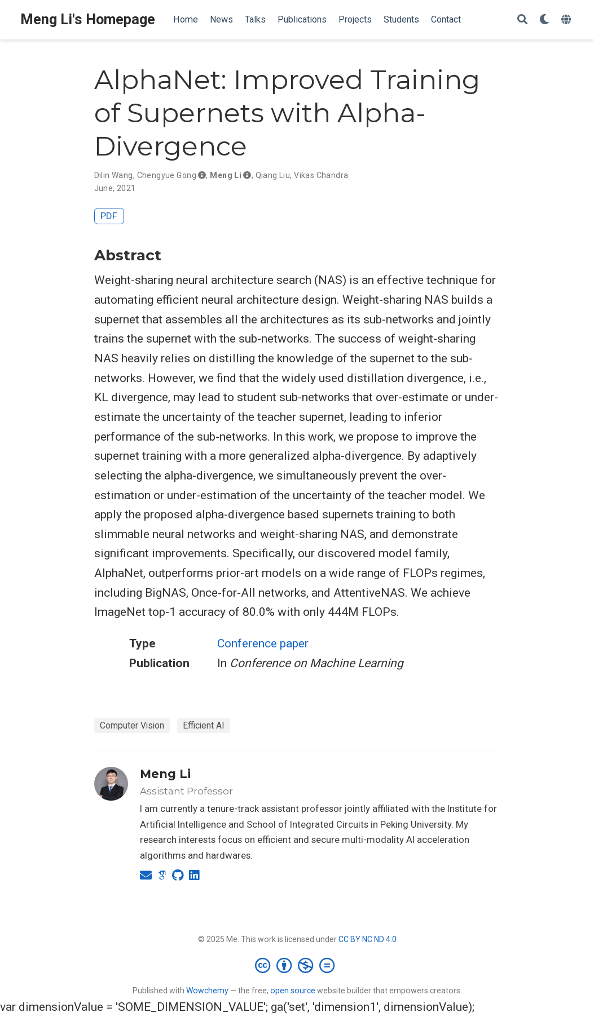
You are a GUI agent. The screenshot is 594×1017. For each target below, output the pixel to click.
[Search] (522, 20)
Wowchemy (207, 990)
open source (292, 990)
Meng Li (165, 774)
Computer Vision (132, 725)
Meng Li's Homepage (87, 19)
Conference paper (263, 643)
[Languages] (567, 20)
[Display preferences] (544, 20)
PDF (108, 215)
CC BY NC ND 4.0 (367, 939)
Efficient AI (204, 725)
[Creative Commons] (297, 965)
